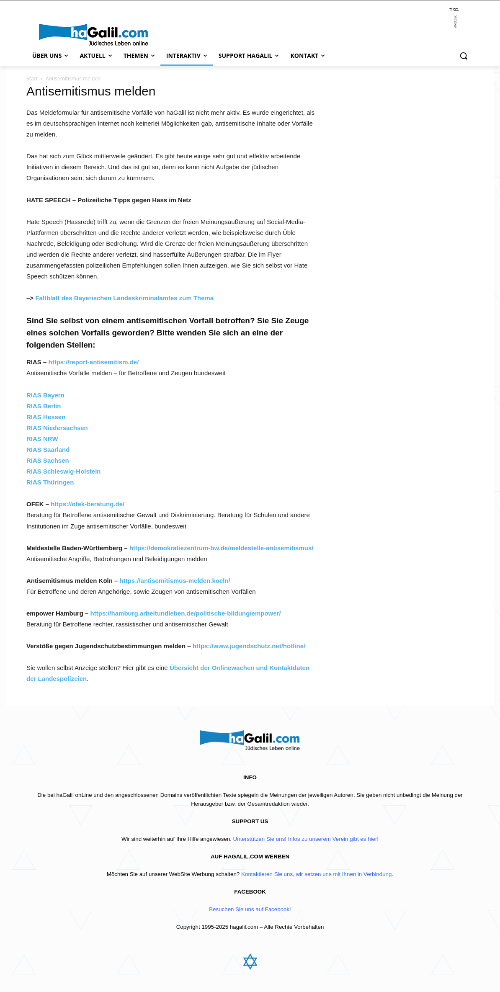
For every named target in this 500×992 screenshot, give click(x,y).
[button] (464, 56)
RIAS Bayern (45, 395)
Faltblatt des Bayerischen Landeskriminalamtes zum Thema (124, 297)
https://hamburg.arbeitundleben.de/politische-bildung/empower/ (185, 613)
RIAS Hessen (45, 416)
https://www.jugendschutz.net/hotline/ (249, 645)
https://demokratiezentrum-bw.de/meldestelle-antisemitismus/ (221, 547)
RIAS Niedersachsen (57, 427)
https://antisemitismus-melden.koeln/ (175, 580)
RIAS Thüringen (50, 482)
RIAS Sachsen (47, 460)
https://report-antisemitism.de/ (94, 362)
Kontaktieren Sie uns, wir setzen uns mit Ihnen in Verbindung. (317, 874)
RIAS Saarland (48, 449)
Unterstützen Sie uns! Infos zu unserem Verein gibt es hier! (306, 839)
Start (32, 78)
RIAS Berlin (43, 406)
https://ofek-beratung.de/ (87, 504)
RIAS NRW (42, 438)
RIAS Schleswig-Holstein (63, 471)
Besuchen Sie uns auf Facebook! (250, 909)
